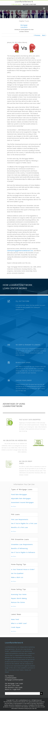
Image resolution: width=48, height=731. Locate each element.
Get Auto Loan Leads (12, 685)
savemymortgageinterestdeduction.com (20, 250)
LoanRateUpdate (10, 678)
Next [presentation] (45, 29)
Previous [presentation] (2, 29)
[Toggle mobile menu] (44, 8)
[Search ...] (22, 693)
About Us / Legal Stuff (12, 689)
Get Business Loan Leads (13, 687)
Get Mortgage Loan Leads (14, 683)
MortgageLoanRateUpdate (14, 680)
